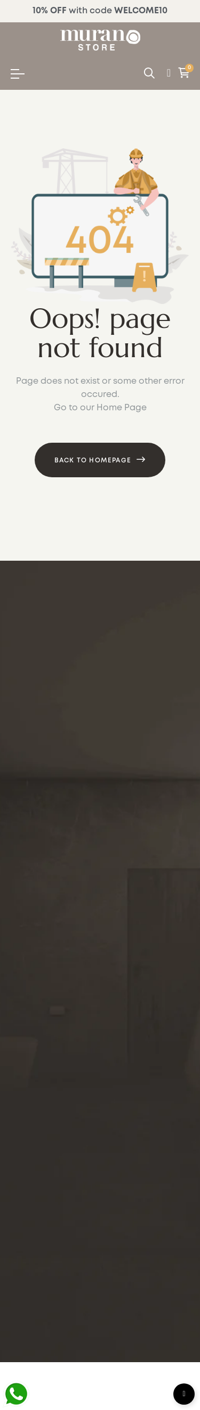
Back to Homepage (92, 460)
